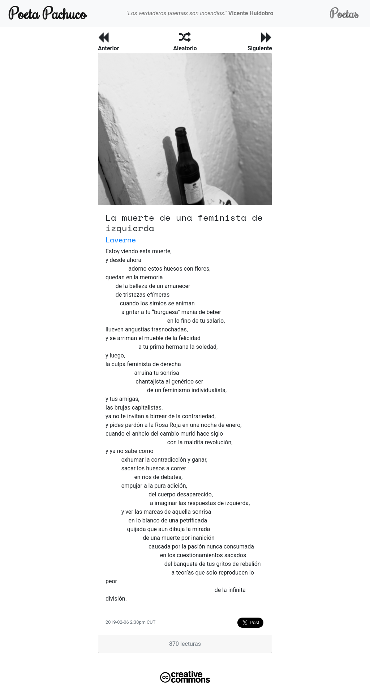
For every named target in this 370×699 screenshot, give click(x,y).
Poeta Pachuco (47, 13)
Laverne (121, 239)
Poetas (344, 13)
